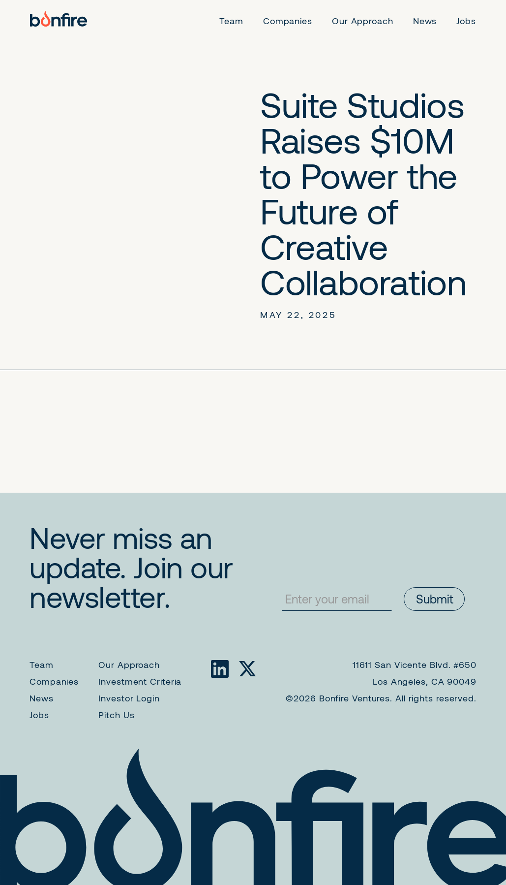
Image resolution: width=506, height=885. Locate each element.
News (42, 698)
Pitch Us (116, 714)
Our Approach (129, 664)
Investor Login (129, 698)
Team (42, 664)
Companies (54, 681)
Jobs (39, 714)
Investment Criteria (139, 681)
